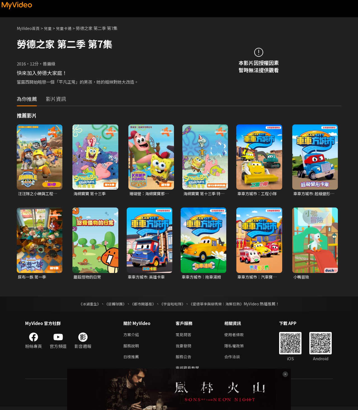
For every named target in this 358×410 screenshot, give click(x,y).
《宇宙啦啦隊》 (173, 305)
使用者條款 (236, 336)
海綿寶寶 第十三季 (91, 194)
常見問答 (184, 336)
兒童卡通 (67, 28)
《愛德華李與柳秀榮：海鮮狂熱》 (219, 305)
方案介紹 (131, 336)
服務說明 (131, 348)
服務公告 (184, 359)
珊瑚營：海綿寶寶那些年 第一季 (148, 194)
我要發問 (184, 348)
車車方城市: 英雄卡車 (147, 278)
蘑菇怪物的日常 (88, 278)
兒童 (50, 28)
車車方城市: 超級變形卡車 (313, 194)
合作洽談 (234, 359)
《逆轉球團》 (112, 305)
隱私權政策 (236, 348)
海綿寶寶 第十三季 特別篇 (203, 194)
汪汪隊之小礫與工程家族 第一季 (37, 194)
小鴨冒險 (301, 278)
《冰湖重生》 (84, 305)
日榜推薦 (131, 359)
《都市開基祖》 (141, 305)
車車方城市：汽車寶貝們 (256, 278)
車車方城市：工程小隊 (256, 194)
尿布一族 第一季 (33, 278)
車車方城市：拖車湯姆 (201, 278)
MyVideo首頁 (29, 28)
